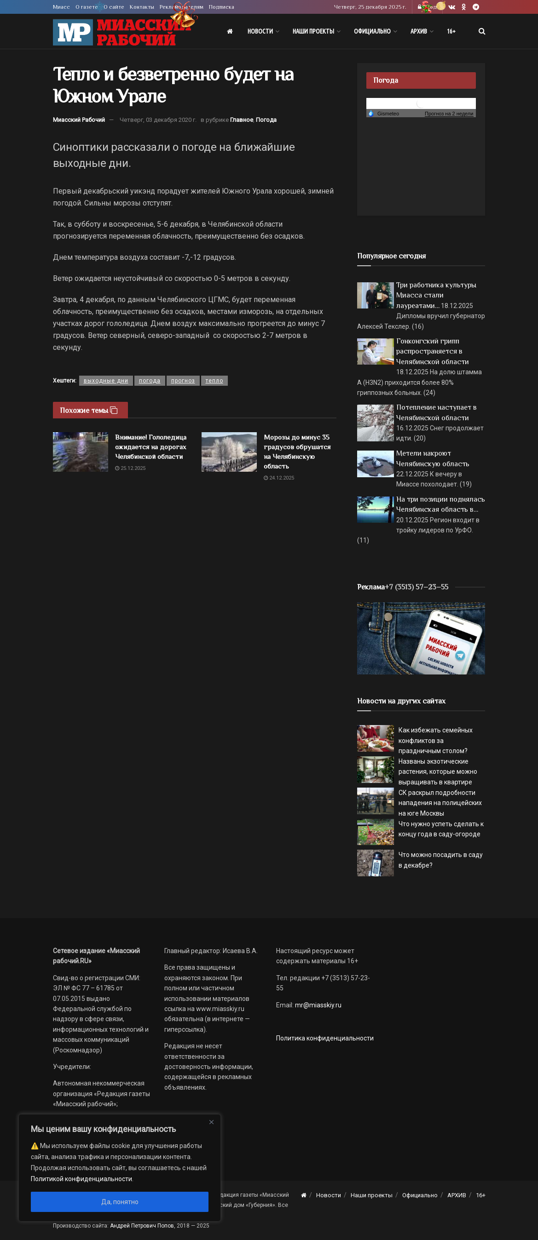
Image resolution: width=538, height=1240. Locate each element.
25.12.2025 (130, 468)
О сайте (114, 7)
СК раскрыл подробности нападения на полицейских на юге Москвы (440, 803)
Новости (260, 31)
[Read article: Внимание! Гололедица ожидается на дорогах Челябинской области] (80, 452)
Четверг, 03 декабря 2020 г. (158, 119)
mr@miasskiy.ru (317, 1005)
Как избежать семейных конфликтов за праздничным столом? (436, 740)
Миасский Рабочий (79, 119)
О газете (86, 7)
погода (150, 380)
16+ (451, 31)
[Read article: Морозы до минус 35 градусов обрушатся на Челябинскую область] (229, 452)
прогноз (183, 380)
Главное (241, 119)
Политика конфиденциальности (325, 1038)
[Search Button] (482, 31)
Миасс (61, 7)
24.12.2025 (279, 478)
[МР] (421, 637)
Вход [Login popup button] (427, 7)
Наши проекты (313, 31)
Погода (266, 119)
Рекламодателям (181, 7)
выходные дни (106, 380)
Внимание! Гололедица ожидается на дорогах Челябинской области (150, 446)
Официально (372, 31)
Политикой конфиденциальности (81, 1179)
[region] (119, 1168)
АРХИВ (419, 31)
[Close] (211, 1121)
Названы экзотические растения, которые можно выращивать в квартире (438, 772)
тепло (214, 380)
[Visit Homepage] (122, 31)
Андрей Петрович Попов (142, 1226)
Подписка (221, 7)
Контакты (142, 7)
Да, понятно (120, 1202)
